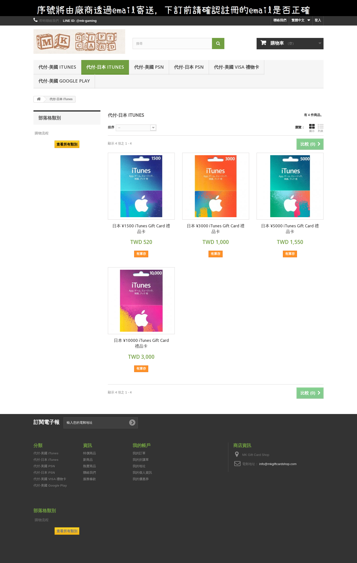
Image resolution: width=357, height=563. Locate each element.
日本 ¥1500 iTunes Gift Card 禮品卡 (141, 228)
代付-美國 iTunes (57, 67)
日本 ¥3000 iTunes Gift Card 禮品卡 (215, 228)
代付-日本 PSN (189, 67)
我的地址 (139, 466)
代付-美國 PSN (149, 67)
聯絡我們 (279, 20)
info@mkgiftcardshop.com (278, 464)
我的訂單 (139, 453)
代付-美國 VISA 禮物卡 (236, 67)
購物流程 (42, 133)
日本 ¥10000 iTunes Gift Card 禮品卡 (141, 343)
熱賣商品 (89, 466)
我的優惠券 (141, 479)
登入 (318, 20)
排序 (111, 127)
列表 (321, 127)
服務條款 (89, 479)
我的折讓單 (141, 460)
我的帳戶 (141, 445)
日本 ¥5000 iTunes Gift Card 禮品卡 (290, 228)
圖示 (312, 127)
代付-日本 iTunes (105, 67)
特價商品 (89, 453)
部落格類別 (49, 117)
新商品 (88, 460)
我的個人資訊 (142, 472)
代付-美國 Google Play (64, 81)
